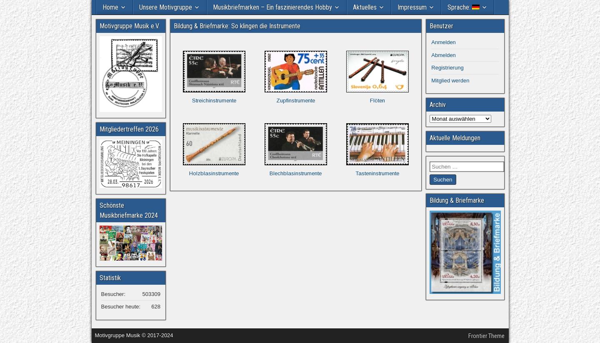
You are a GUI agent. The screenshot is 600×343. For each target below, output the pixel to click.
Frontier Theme (486, 336)
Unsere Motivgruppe (165, 7)
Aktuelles (365, 7)
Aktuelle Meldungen (455, 138)
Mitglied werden (450, 80)
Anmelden (443, 42)
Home (110, 7)
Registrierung (447, 68)
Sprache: (464, 7)
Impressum (412, 7)
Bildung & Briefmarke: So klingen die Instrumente (237, 26)
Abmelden (443, 55)
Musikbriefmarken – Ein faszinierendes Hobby (272, 7)
